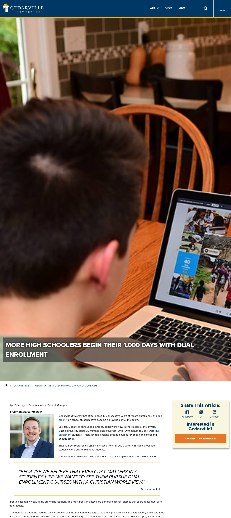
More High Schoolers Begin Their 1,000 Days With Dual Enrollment (66, 385)
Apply (154, 8)
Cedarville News (21, 385)
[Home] (6, 385)
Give (182, 8)
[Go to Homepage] (23, 12)
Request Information (200, 438)
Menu (222, 8)
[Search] (205, 8)
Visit (168, 8)
